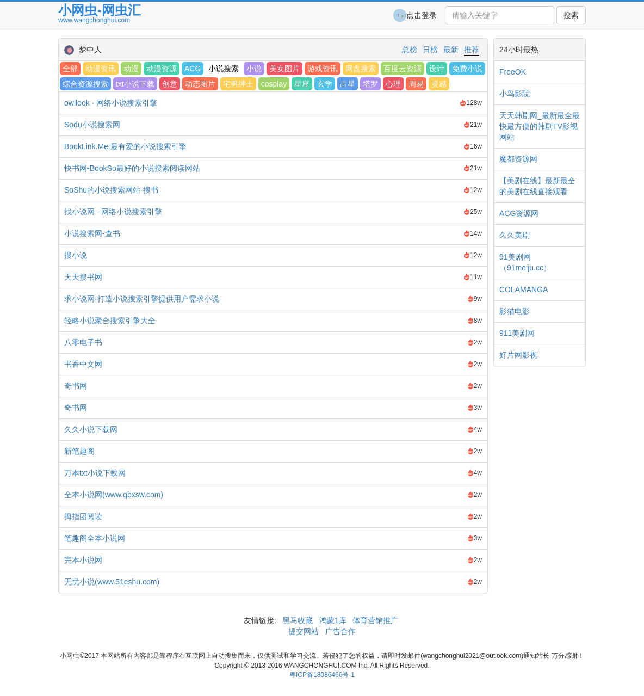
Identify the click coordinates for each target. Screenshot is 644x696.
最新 (451, 49)
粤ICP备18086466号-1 (322, 675)
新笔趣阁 (79, 451)
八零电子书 (83, 342)
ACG (192, 68)
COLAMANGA (523, 289)
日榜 (430, 49)
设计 (436, 68)
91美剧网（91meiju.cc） (525, 262)
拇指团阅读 (83, 516)
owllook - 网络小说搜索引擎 (110, 102)
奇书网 (75, 385)
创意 (169, 83)
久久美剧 (514, 235)
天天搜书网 (83, 277)
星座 (301, 83)
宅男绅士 (238, 83)
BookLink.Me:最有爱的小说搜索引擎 (125, 146)
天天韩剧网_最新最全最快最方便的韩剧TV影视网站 (539, 126)
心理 (393, 83)
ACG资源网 (518, 213)
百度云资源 (402, 68)
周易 (416, 83)
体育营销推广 (376, 620)
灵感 (439, 83)
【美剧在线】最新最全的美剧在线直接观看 (537, 186)
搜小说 (75, 255)
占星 (347, 83)
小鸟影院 (514, 93)
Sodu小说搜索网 (92, 124)
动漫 (131, 68)
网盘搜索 (360, 68)
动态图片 (200, 83)
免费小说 (467, 68)
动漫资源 (161, 68)
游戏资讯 (322, 68)
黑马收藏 (297, 620)
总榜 (409, 49)
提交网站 (304, 631)
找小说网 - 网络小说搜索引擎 (113, 211)
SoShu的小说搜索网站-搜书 (111, 190)
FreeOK (512, 71)
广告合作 (339, 631)
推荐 (471, 49)
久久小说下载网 (90, 429)
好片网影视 (518, 354)
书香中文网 (83, 364)
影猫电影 (514, 311)
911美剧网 (517, 333)
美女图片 (284, 68)
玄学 (324, 83)
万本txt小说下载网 (95, 473)
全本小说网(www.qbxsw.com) (113, 494)
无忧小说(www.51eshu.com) (111, 581)
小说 (254, 68)
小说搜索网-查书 (92, 233)
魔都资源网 (518, 159)
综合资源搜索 (85, 83)
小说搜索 (223, 68)
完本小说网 (83, 560)
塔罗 (370, 83)
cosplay (274, 83)
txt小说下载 (135, 83)
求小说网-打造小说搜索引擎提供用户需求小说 (141, 298)
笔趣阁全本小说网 (94, 538)
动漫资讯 (100, 68)
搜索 (571, 15)
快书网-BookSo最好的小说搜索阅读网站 (132, 168)
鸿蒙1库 (333, 620)
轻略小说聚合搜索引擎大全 (110, 320)
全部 (70, 68)
